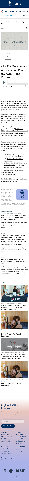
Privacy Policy (20, 454)
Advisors (3, 330)
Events (2, 352)
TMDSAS (20, 213)
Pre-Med (19, 330)
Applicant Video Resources (21, 442)
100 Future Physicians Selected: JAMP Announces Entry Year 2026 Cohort (14, 261)
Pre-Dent (14, 330)
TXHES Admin (8, 59)
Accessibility (19, 452)
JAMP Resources (6, 439)
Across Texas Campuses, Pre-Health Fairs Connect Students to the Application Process (14, 217)
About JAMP (20, 439)
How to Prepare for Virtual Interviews (11, 335)
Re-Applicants (13, 352)
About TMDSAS (21, 437)
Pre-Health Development (11, 213)
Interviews (8, 330)
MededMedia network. (10, 181)
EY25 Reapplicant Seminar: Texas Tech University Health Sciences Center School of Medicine (13, 356)
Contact (18, 450)
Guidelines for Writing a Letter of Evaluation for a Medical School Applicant (14, 131)
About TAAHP (5, 441)
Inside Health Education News (6, 453)
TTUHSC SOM (21, 352)
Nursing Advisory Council (6, 459)
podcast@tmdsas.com (9, 175)
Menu (25, 15)
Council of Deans (6, 456)
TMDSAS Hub (11, 155)
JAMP (2, 213)
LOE (15, 56)
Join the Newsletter (8, 426)
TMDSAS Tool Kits (7, 437)
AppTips (12, 56)
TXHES (3, 233)
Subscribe (9, 15)
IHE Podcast (7, 56)
